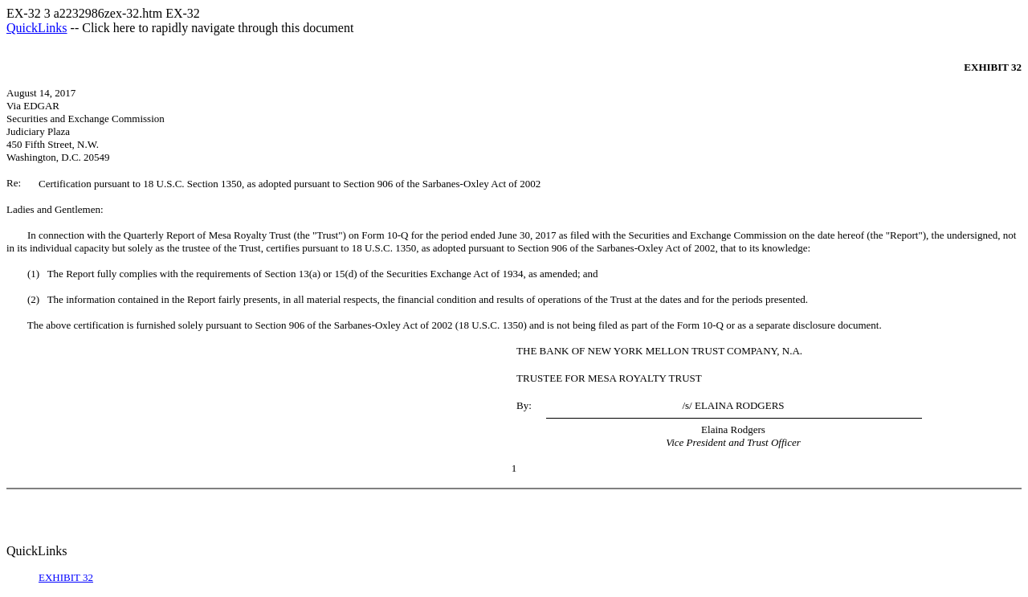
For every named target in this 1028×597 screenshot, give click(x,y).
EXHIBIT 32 (66, 577)
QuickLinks (36, 28)
